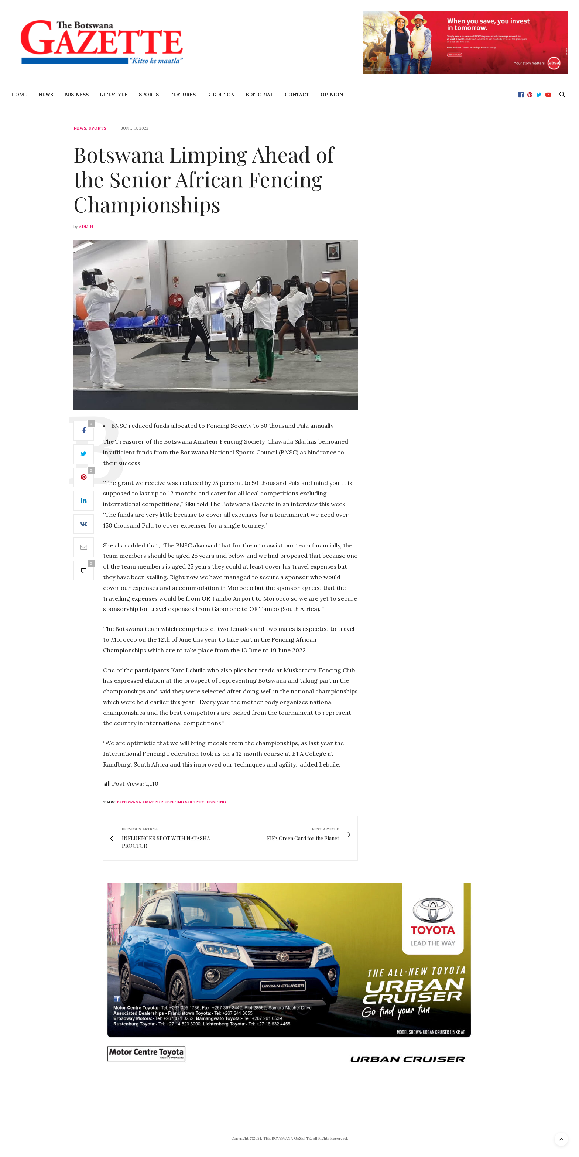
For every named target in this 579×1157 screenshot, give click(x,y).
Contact (297, 95)
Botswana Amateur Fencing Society (160, 802)
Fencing (216, 802)
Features (183, 95)
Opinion (332, 95)
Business (76, 95)
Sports (149, 95)
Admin (86, 226)
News (45, 95)
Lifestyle (114, 95)
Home (19, 95)
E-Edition (220, 95)
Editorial (260, 95)
